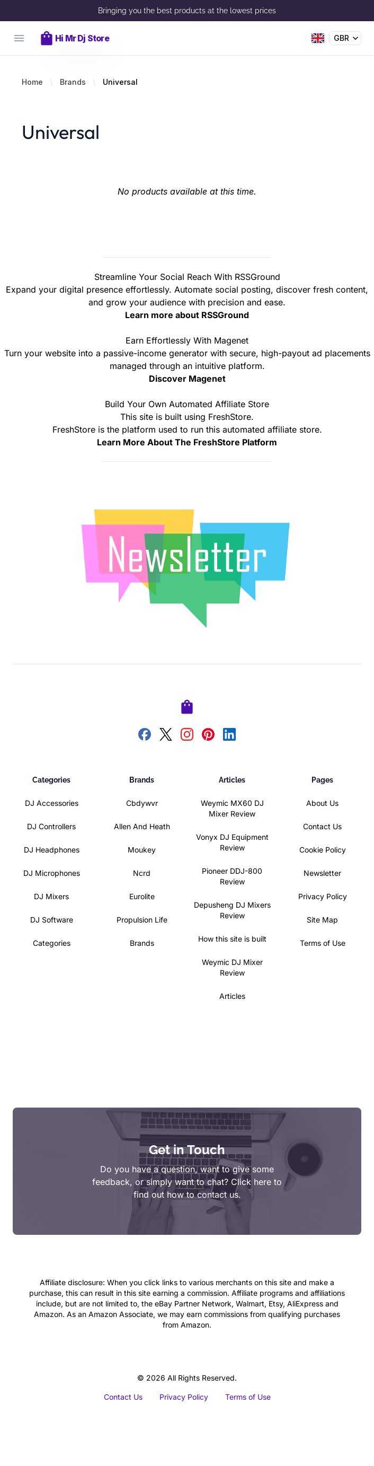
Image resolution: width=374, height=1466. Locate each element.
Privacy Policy (322, 896)
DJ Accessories (51, 802)
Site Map (322, 919)
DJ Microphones (51, 872)
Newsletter (322, 872)
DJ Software (51, 919)
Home (32, 81)
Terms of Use (322, 942)
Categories (51, 942)
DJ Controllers (51, 826)
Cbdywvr (142, 802)
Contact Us (322, 826)
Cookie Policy (322, 849)
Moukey (142, 849)
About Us (322, 802)
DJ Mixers (51, 896)
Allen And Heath (142, 826)
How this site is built (232, 938)
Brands (73, 81)
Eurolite (142, 896)
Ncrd (141, 872)
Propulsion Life (142, 919)
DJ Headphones (51, 849)
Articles (232, 995)
